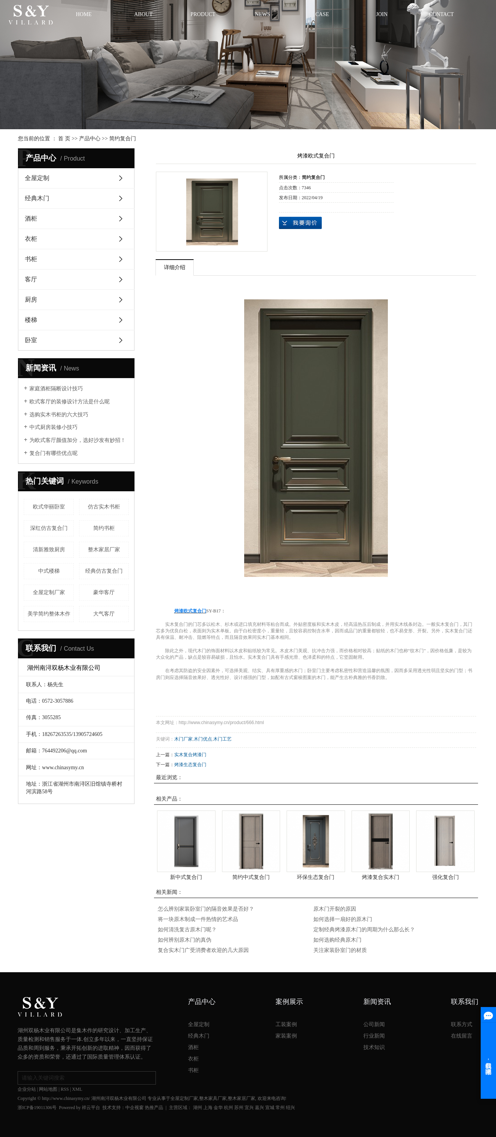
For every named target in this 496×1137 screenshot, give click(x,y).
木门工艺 (222, 739)
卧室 (31, 340)
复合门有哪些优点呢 (53, 453)
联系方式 (461, 1024)
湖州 (197, 1107)
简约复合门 (122, 138)
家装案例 (286, 1036)
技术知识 (374, 1047)
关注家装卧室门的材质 (340, 950)
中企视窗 (134, 1107)
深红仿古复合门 (49, 528)
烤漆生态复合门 (190, 764)
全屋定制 (37, 178)
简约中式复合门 (251, 877)
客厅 (31, 279)
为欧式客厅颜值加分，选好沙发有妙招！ (77, 440)
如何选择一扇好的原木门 (342, 919)
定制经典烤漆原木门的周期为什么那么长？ (364, 929)
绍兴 (290, 1107)
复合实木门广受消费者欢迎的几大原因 (203, 950)
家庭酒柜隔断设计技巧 (56, 388)
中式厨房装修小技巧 (53, 427)
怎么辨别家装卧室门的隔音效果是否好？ (206, 909)
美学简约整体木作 (49, 614)
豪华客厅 (104, 592)
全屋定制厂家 (49, 592)
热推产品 (154, 1107)
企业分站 (27, 1089)
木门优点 (203, 739)
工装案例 (286, 1024)
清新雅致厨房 (49, 549)
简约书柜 (104, 528)
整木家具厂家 (213, 1098)
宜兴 (249, 1107)
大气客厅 (104, 614)
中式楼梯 (49, 571)
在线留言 (461, 1036)
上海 (207, 1107)
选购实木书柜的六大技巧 (58, 414)
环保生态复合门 (315, 877)
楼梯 (31, 320)
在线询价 (300, 223)
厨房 (31, 299)
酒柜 (31, 218)
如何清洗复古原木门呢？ (187, 929)
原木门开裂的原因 (334, 909)
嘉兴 (259, 1107)
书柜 (31, 259)
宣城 (269, 1107)
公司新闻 (374, 1024)
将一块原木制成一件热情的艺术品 (198, 919)
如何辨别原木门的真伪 (184, 940)
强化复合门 (445, 877)
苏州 (238, 1107)
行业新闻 (374, 1036)
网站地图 (48, 1089)
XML (77, 1089)
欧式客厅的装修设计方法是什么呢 (69, 401)
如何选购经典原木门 (337, 940)
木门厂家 (183, 739)
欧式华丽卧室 (49, 507)
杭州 (228, 1107)
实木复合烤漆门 (190, 754)
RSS (65, 1089)
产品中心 (89, 138)
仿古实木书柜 (104, 507)
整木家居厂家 (104, 549)
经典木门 (37, 198)
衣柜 (31, 239)
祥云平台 (91, 1107)
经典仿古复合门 (104, 571)
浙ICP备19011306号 (37, 1107)
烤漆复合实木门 (380, 877)
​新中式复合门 (186, 877)
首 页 (64, 138)
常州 (280, 1107)
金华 (218, 1107)
